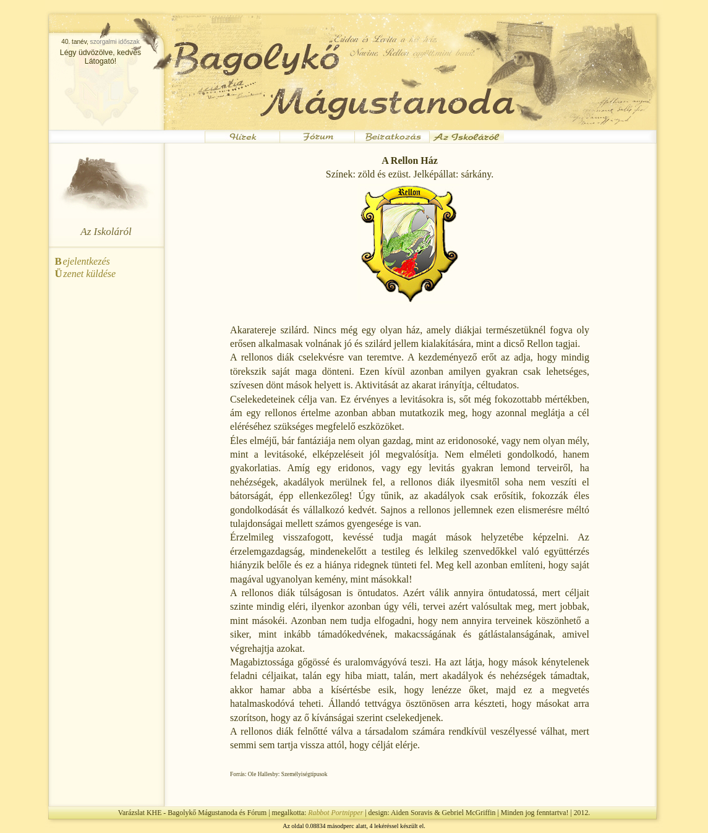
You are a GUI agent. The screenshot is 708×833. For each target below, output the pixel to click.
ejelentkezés (82, 261)
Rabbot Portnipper (335, 812)
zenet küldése (85, 273)
